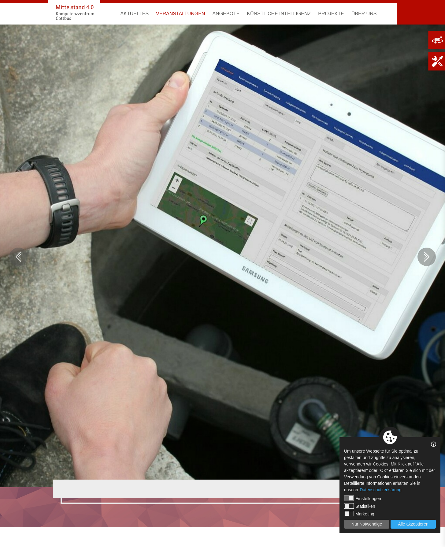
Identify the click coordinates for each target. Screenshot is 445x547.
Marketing (359, 513)
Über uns (364, 13)
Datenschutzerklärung (380, 489)
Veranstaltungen (180, 13)
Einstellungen (362, 498)
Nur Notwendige (366, 524)
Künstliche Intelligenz (279, 13)
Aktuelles (135, 13)
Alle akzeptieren (413, 524)
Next (426, 257)
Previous (18, 257)
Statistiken (359, 506)
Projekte (331, 13)
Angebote (225, 13)
